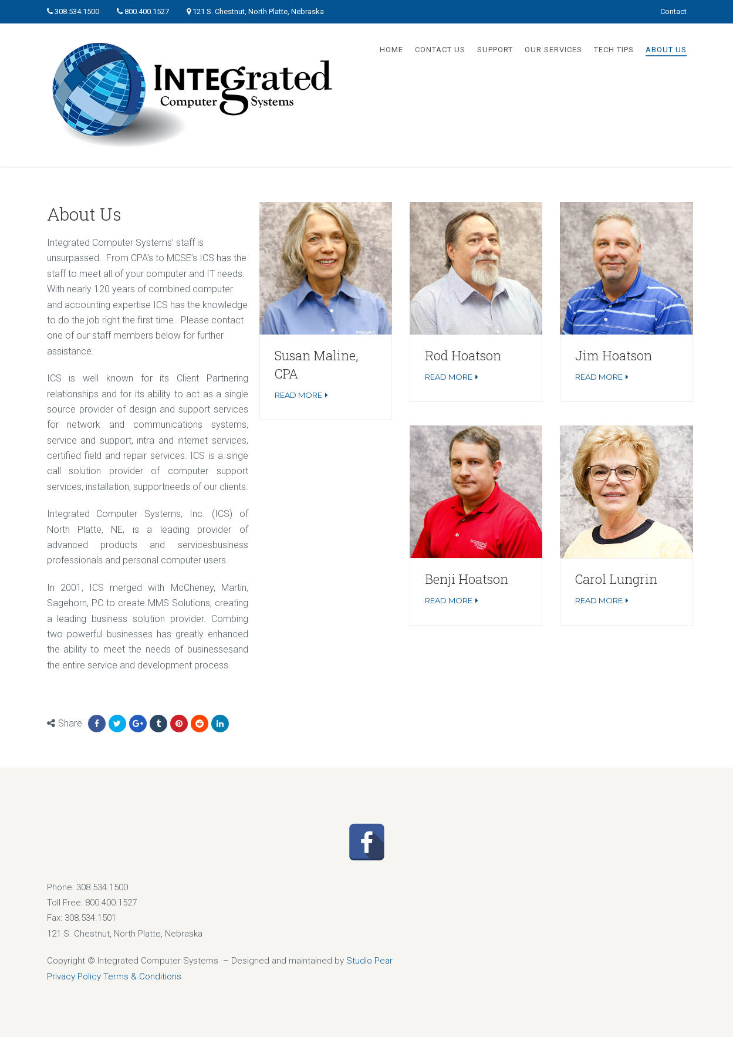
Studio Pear (369, 960)
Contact (673, 11)
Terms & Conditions (142, 976)
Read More (298, 395)
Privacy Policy (74, 976)
